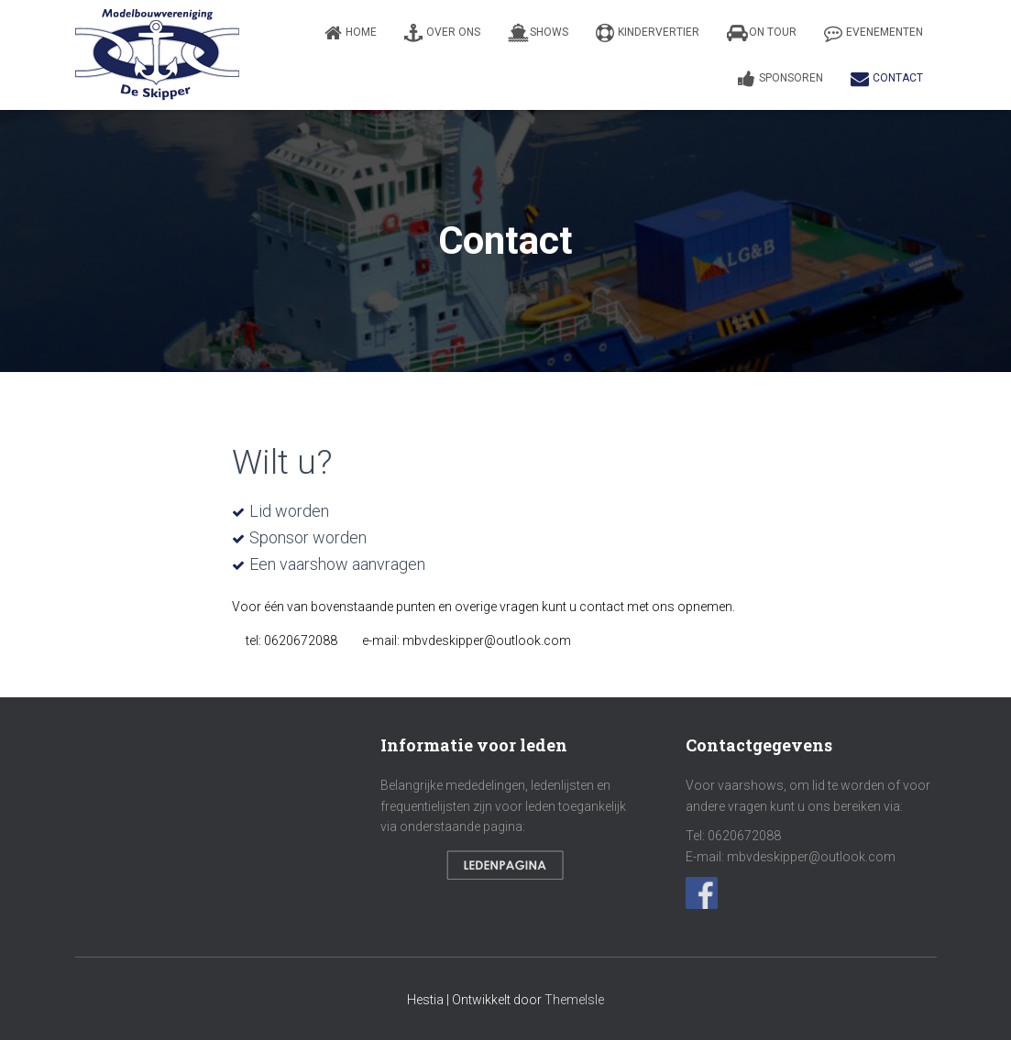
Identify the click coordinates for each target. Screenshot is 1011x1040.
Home (350, 33)
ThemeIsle (574, 999)
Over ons (442, 33)
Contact (887, 79)
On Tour (762, 33)
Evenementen (873, 33)
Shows (538, 33)
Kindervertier (647, 33)
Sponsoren (780, 79)
